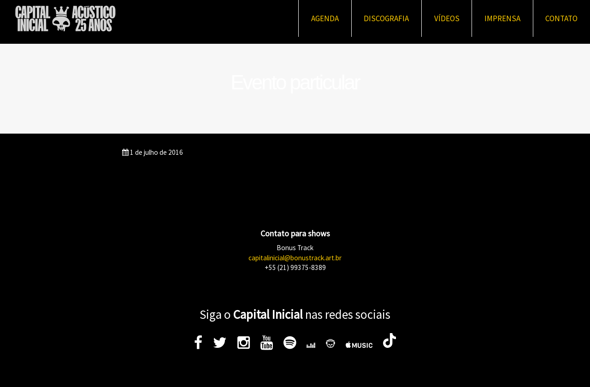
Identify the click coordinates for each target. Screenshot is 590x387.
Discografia (386, 18)
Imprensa (502, 18)
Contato (561, 18)
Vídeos (447, 18)
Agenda (325, 18)
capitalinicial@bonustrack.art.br (295, 257)
